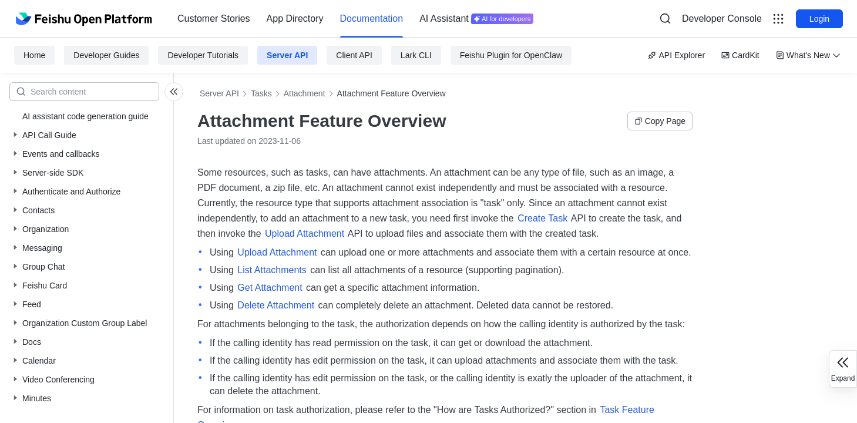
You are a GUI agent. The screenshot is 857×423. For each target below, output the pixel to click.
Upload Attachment (304, 234)
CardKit (740, 55)
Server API (287, 55)
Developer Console (722, 19)
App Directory (295, 19)
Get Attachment (269, 288)
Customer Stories (213, 19)
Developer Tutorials (202, 55)
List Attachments (271, 270)
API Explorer (676, 55)
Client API (354, 55)
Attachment (304, 93)
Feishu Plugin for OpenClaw (511, 55)
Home (34, 55)
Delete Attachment (275, 305)
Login (819, 19)
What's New (808, 55)
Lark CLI (416, 55)
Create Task (542, 218)
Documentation (372, 19)
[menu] (355, 19)
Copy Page (659, 121)
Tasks (261, 93)
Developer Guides (106, 55)
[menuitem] (213, 19)
